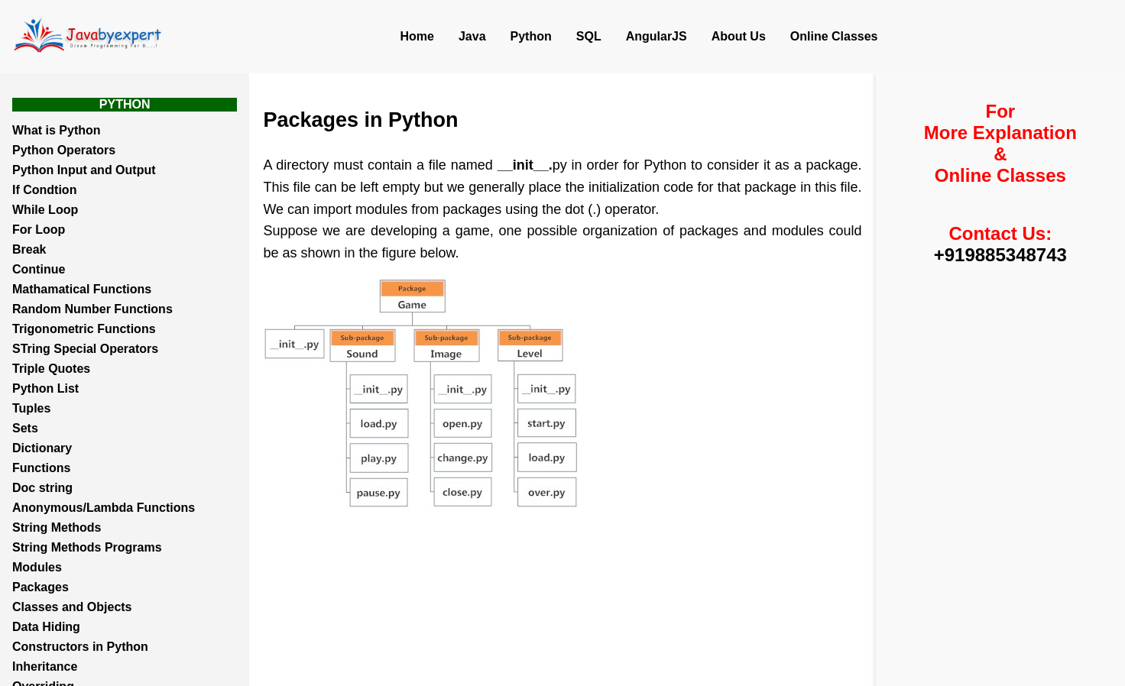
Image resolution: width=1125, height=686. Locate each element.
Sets (25, 428)
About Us (739, 36)
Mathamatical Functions (81, 289)
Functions (41, 467)
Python (531, 36)
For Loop (38, 229)
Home (417, 36)
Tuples (31, 408)
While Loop (45, 209)
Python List (45, 388)
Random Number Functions (92, 309)
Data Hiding (46, 626)
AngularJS (656, 36)
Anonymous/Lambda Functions (103, 507)
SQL (588, 36)
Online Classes (834, 36)
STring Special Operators (85, 348)
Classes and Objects (72, 606)
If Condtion (44, 189)
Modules (37, 567)
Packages (40, 587)
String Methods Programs (87, 547)
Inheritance (44, 666)
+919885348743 (1000, 254)
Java (472, 36)
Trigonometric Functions (84, 328)
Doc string (42, 487)
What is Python (56, 130)
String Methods (56, 527)
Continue (38, 269)
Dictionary (42, 448)
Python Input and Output (84, 169)
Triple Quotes (51, 368)
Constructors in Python (80, 646)
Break (29, 249)
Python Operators (63, 150)
